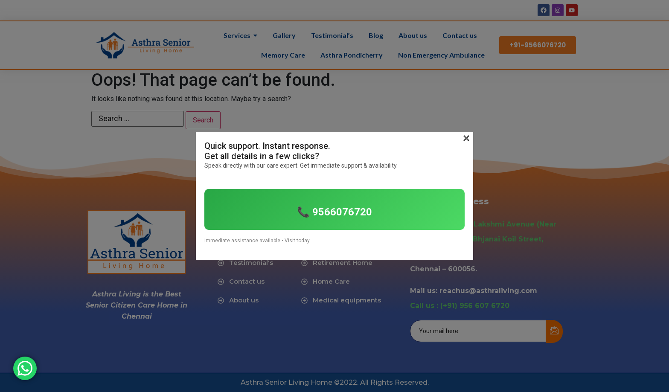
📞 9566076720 (334, 212)
